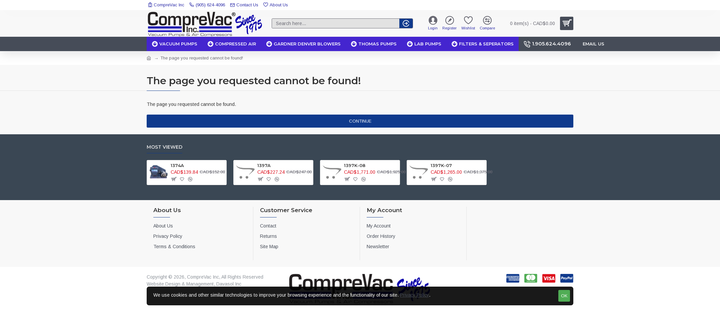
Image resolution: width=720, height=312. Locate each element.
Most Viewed (164, 147)
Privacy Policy (414, 295)
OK (564, 295)
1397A (264, 165)
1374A (177, 165)
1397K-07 (441, 165)
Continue (360, 121)
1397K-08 (354, 165)
